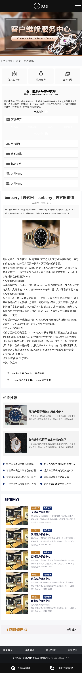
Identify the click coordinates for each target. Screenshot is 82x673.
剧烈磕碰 (68, 127)
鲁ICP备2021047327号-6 (58, 659)
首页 (18, 61)
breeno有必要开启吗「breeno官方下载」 (34, 380)
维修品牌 (51, 651)
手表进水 (50, 127)
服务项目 (8, 651)
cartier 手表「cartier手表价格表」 (31, 373)
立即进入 (71, 630)
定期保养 (14, 127)
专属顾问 (41, 111)
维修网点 (29, 651)
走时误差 (32, 127)
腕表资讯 (29, 61)
